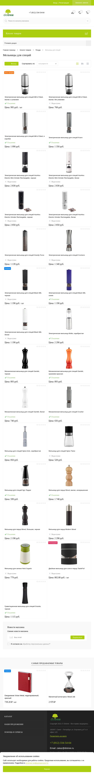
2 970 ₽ (52, 702)
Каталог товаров (47, 33)
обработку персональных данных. (36, 644)
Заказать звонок (81, 3)
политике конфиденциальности (37, 763)
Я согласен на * (30, 644)
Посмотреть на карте (58, 736)
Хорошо (47, 769)
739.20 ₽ (10, 702)
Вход (55, 3)
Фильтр (11, 64)
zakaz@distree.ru (65, 748)
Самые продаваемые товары (47, 663)
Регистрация (64, 3)
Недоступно (54, 104)
